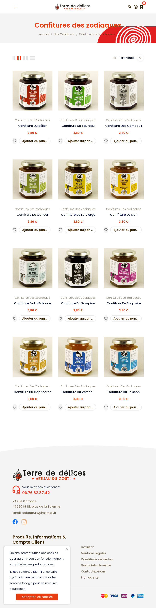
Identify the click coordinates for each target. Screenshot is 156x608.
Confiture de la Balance (32, 303)
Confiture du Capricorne (32, 392)
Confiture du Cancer (32, 214)
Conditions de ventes (97, 559)
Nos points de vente (96, 565)
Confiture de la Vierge (78, 214)
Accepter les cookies (37, 597)
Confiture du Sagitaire (124, 303)
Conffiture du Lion (123, 214)
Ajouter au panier (35, 141)
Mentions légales (93, 553)
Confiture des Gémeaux (123, 126)
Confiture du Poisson (124, 392)
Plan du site (89, 578)
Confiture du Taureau (78, 126)
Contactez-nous (93, 571)
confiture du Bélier (32, 126)
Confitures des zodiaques (32, 120)
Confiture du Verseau (78, 392)
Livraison (87, 547)
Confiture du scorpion (78, 303)
